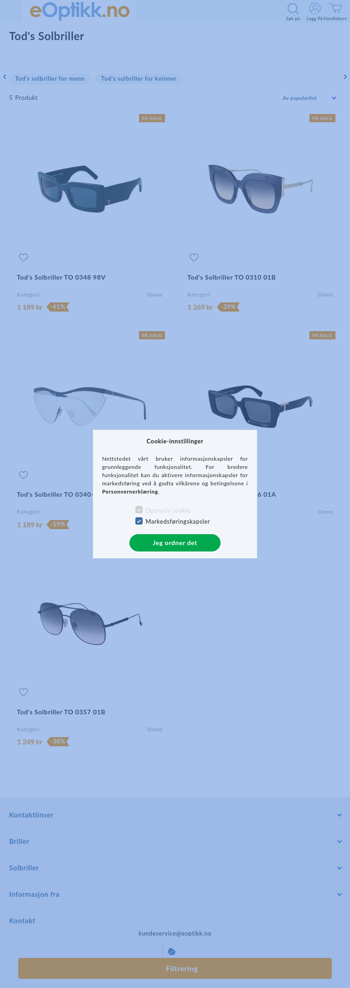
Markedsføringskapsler (177, 521)
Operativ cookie (167, 510)
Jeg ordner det (175, 542)
